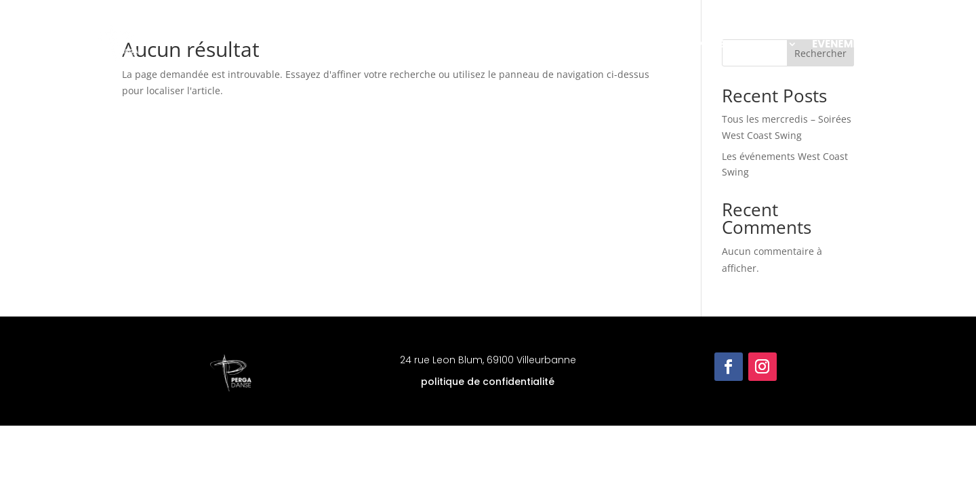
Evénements (845, 44)
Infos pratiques (739, 44)
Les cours (638, 44)
